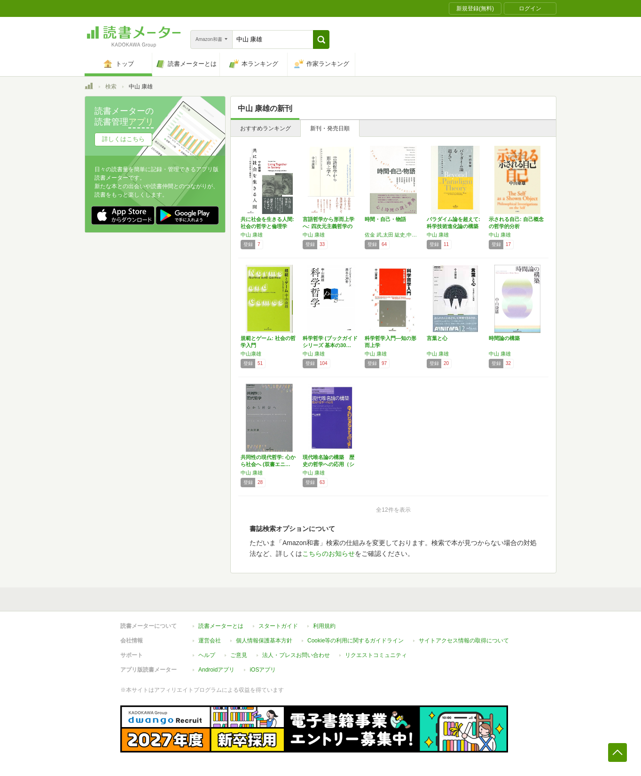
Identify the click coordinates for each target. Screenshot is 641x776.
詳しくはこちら (123, 139)
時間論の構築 (504, 338)
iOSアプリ (263, 670)
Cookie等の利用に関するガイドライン (355, 640)
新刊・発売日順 (330, 128)
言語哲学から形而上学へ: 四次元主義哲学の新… (328, 226)
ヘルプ (206, 655)
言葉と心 (437, 338)
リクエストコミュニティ (376, 655)
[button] (321, 39)
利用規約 (324, 626)
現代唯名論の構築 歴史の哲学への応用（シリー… (328, 464)
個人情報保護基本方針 (264, 640)
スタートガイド (278, 626)
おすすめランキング (265, 128)
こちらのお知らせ (328, 553)
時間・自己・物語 (385, 219)
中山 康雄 (252, 235)
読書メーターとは (220, 626)
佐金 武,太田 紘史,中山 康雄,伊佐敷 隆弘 (393, 235)
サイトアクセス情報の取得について (464, 640)
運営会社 (209, 640)
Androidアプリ (216, 670)
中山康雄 (251, 353)
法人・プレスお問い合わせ (296, 655)
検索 (111, 86)
